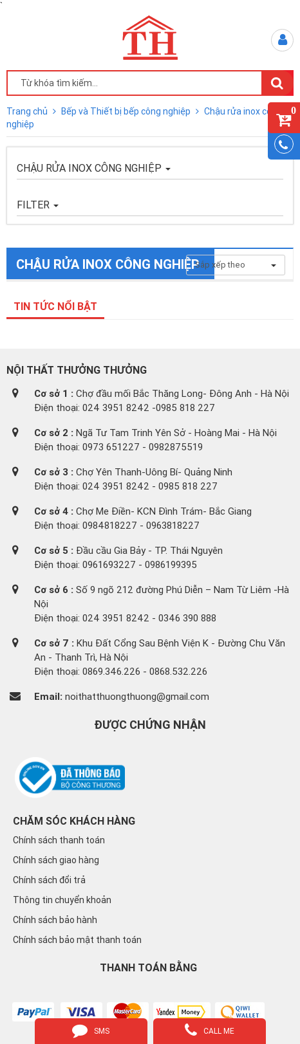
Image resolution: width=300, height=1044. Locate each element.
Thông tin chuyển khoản (62, 900)
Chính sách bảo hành (55, 920)
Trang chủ (28, 111)
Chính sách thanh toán (59, 840)
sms (90, 1030)
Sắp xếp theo (235, 264)
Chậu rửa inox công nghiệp (94, 167)
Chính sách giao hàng (56, 860)
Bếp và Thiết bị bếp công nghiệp (126, 111)
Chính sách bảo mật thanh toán (77, 940)
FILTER (38, 204)
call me (209, 1030)
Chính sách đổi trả (49, 880)
